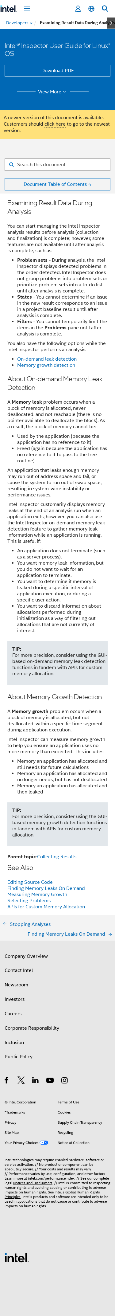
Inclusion (14, 1043)
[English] (91, 8)
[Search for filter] (57, 165)
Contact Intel (19, 970)
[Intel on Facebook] (7, 1081)
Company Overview (26, 956)
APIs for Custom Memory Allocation (46, 907)
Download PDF (57, 71)
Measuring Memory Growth (37, 894)
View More (53, 92)
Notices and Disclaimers (32, 1183)
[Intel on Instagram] (65, 1081)
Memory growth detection (46, 365)
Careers (13, 1014)
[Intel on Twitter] (21, 1081)
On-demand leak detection (47, 359)
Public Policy (19, 1057)
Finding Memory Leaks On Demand (46, 888)
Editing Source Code (30, 882)
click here (55, 124)
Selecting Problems (29, 901)
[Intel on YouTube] (50, 1081)
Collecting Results (56, 857)
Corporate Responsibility (32, 1028)
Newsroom (16, 985)
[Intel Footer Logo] (17, 1257)
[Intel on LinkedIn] (35, 1081)
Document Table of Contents (55, 184)
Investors (15, 999)
